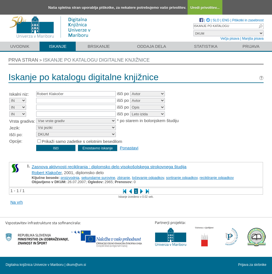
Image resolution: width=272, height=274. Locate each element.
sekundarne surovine (98, 178)
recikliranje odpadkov (217, 178)
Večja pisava (229, 39)
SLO (216, 20)
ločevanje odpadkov (148, 178)
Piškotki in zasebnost (248, 20)
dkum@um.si (76, 265)
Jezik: (14, 127)
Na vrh (16, 202)
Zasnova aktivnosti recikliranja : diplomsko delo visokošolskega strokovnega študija (109, 166)
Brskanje (98, 46)
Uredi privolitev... (205, 7)
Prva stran (23, 60)
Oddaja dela (151, 46)
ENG (225, 20)
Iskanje (57, 46)
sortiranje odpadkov (182, 178)
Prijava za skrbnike (252, 265)
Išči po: (16, 134)
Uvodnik (19, 46)
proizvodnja (70, 178)
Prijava (251, 46)
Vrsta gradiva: (22, 121)
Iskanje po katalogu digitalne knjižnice (96, 60)
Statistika (206, 46)
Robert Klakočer (47, 172)
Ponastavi (129, 147)
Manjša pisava (253, 39)
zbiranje (123, 178)
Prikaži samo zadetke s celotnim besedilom (82, 141)
